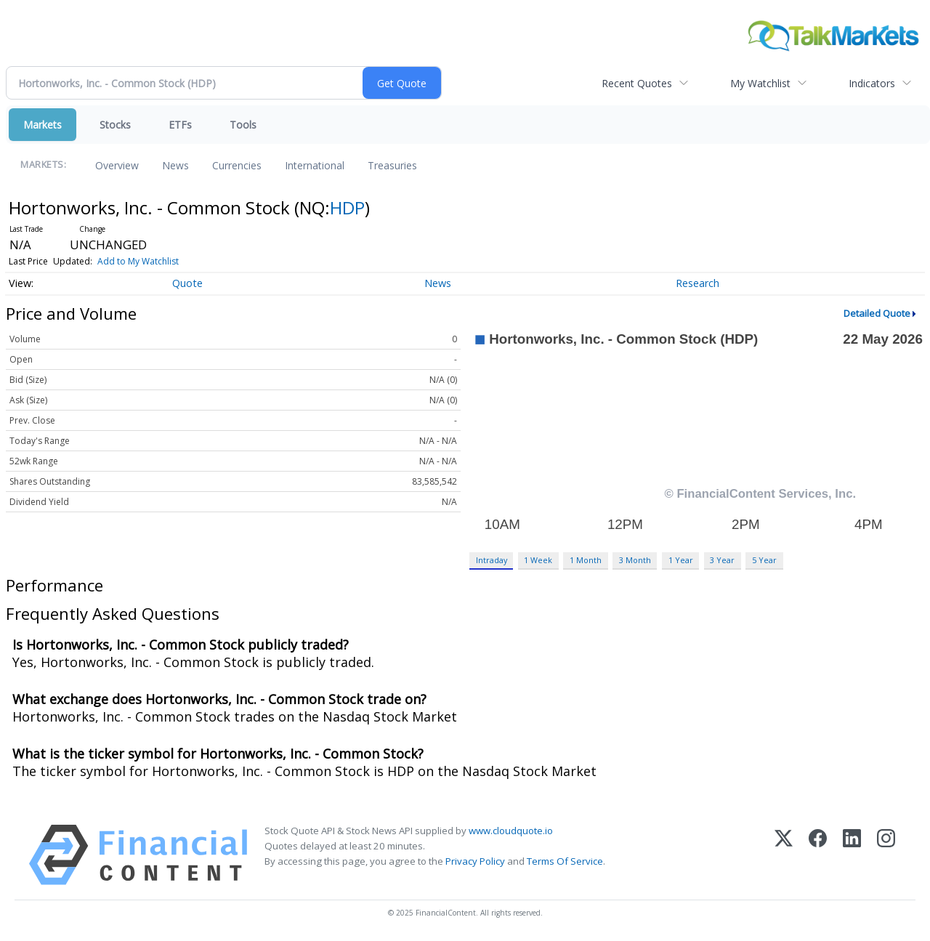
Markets (42, 125)
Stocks (115, 125)
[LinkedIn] (852, 855)
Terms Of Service (565, 861)
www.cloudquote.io (511, 830)
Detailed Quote (877, 313)
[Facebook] (818, 855)
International (314, 165)
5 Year (764, 559)
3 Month (635, 559)
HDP (347, 207)
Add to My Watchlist (138, 261)
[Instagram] (886, 855)
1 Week (538, 559)
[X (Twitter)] (783, 855)
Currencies (237, 165)
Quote (187, 283)
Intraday (491, 559)
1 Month (586, 559)
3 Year (722, 559)
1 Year (680, 559)
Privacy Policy (475, 861)
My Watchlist (760, 83)
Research (697, 283)
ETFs (180, 125)
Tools (243, 125)
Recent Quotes (637, 83)
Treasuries (392, 165)
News (175, 165)
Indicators (872, 83)
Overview (117, 165)
